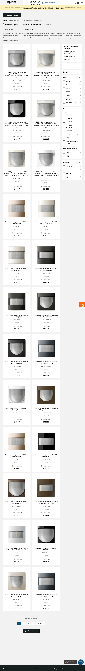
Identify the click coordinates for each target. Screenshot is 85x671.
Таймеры (67, 59)
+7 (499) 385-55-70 (35, 4)
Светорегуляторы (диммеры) (69, 52)
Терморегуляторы (69, 56)
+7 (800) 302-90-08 (35, 1)
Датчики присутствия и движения (71, 47)
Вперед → (40, 625)
